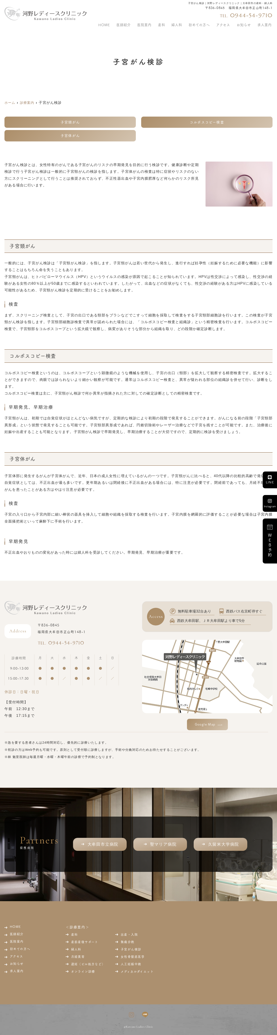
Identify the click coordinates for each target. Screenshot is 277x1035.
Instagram (270, 503)
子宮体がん (70, 135)
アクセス (228, 23)
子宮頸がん (70, 122)
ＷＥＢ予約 (270, 541)
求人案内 (265, 23)
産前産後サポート (84, 941)
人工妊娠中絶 (131, 964)
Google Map (205, 724)
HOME (121, 23)
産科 (74, 934)
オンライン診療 (83, 971)
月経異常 (78, 956)
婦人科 (76, 949)
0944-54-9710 (65, 642)
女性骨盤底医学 (133, 956)
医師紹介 (138, 23)
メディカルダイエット (137, 971)
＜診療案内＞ (77, 927)
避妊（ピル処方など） (88, 964)
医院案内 (157, 23)
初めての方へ (206, 23)
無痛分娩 (127, 941)
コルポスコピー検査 (207, 122)
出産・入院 (129, 934)
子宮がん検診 (131, 949)
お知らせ (246, 23)
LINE (270, 479)
